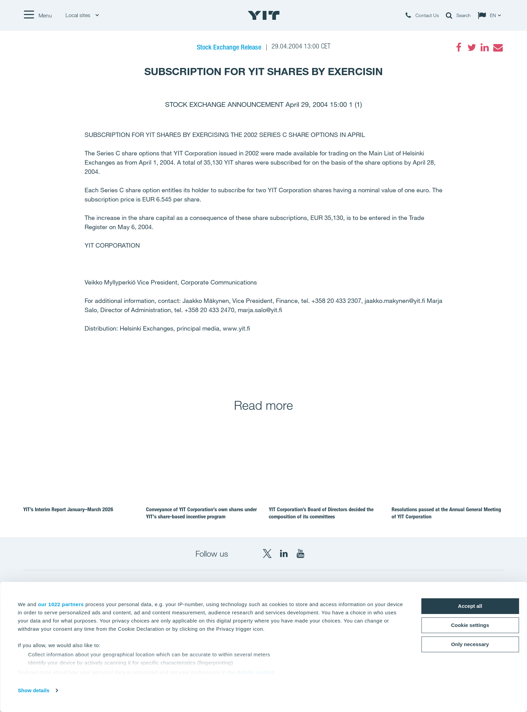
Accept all (470, 606)
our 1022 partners (61, 604)
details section (256, 672)
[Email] (497, 47)
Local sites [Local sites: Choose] (82, 15)
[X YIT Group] (267, 553)
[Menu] (37, 15)
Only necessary (470, 644)
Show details (33, 690)
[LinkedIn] (484, 47)
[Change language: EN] (491, 15)
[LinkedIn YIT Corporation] (283, 553)
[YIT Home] (264, 15)
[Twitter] (471, 47)
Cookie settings (470, 625)
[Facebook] (458, 47)
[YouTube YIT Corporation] (300, 553)
